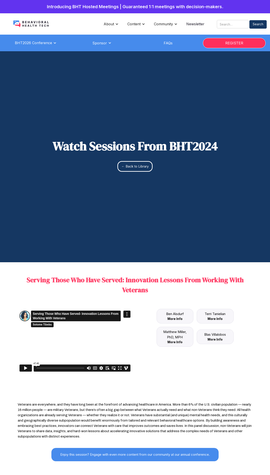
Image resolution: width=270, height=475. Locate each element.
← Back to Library (135, 166)
